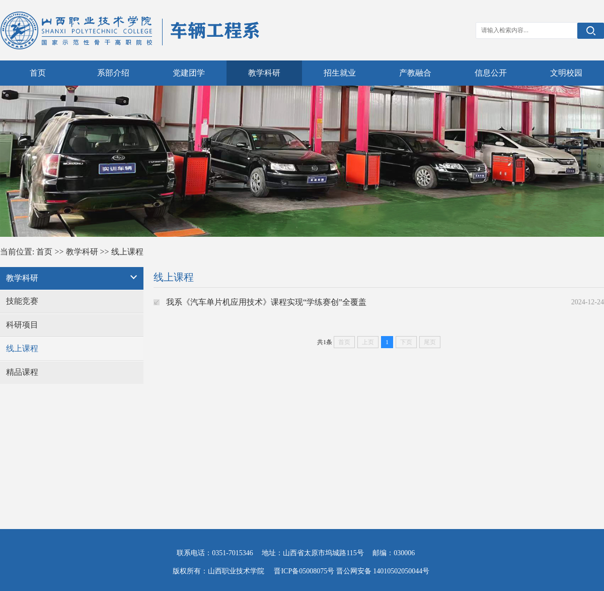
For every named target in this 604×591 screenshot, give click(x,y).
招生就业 (340, 73)
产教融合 (415, 73)
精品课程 (22, 372)
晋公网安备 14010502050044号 (383, 571)
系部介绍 (113, 73)
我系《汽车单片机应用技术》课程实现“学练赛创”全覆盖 (266, 302)
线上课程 (127, 251)
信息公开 (491, 73)
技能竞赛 (22, 301)
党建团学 (189, 73)
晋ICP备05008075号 (304, 571)
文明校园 (566, 73)
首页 (38, 73)
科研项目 (22, 324)
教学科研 (264, 73)
